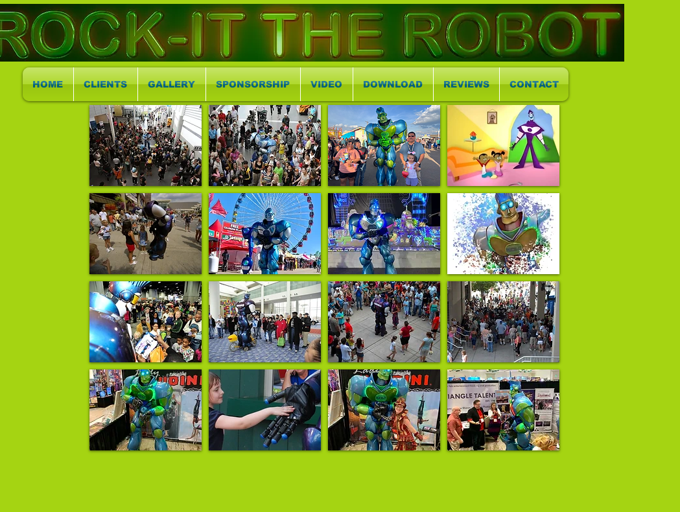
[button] (145, 145)
